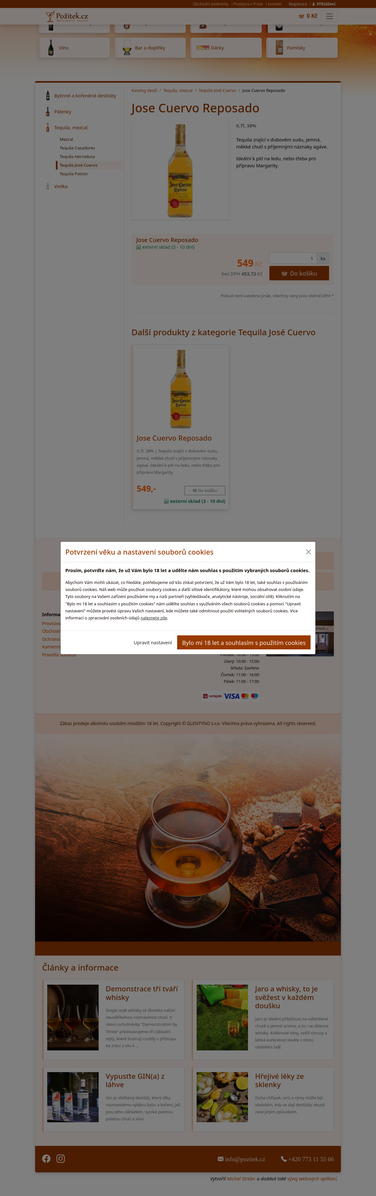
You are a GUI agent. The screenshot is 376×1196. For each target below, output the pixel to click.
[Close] (308, 551)
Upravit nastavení (153, 642)
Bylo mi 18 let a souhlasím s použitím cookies (244, 643)
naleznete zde (153, 618)
